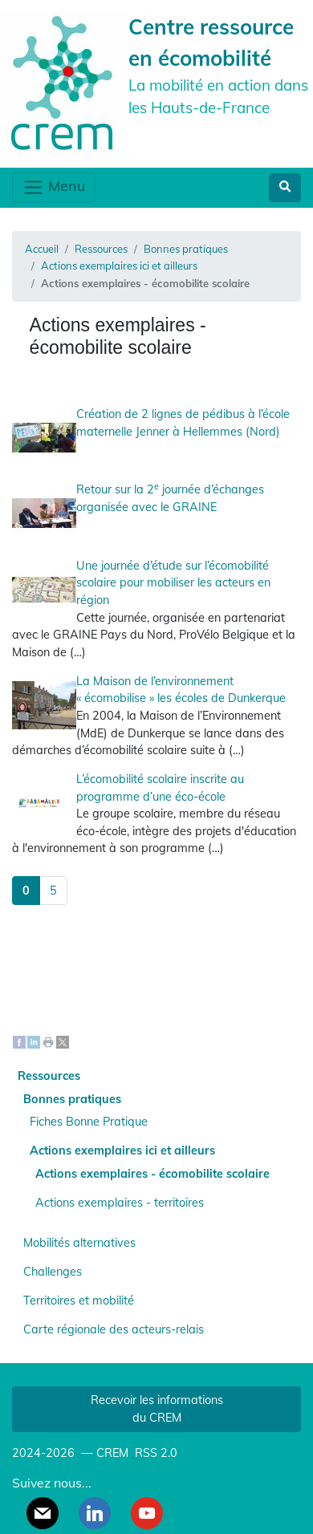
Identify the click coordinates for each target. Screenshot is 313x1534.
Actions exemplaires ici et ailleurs (119, 265)
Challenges (52, 1271)
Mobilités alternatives (79, 1243)
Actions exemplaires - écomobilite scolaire (152, 1174)
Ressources (101, 248)
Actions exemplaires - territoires (119, 1202)
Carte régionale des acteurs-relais (113, 1329)
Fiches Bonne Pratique (89, 1121)
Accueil (42, 248)
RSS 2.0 (154, 1453)
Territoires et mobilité (78, 1300)
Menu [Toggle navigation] (53, 187)
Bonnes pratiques (186, 248)
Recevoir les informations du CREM (157, 1409)
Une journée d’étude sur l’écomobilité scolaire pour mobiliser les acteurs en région (173, 582)
